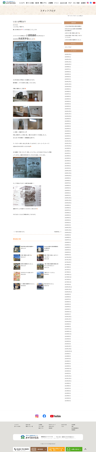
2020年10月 (67, 175)
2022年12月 (67, 111)
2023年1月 (67, 108)
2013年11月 (67, 378)
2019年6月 (67, 212)
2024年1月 (67, 79)
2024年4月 (67, 71)
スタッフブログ (68, 47)
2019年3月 (67, 220)
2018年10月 (67, 232)
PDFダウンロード (52, 424)
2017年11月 (67, 259)
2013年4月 (67, 395)
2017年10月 (67, 262)
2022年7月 (67, 123)
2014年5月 (67, 363)
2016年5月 (67, 304)
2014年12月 (67, 346)
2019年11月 (67, 200)
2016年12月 (67, 286)
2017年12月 (67, 257)
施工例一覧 (28, 424)
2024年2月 (67, 76)
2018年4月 (67, 247)
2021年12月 (67, 140)
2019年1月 (67, 225)
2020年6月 (67, 185)
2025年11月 (67, 54)
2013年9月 (67, 383)
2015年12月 (67, 316)
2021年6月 (67, 155)
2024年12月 (67, 59)
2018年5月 (67, 244)
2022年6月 (67, 126)
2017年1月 (67, 284)
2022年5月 (67, 128)
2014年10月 (67, 351)
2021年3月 (67, 163)
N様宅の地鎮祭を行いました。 (27, 263)
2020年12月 (67, 170)
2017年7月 (67, 269)
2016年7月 (67, 299)
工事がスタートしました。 (49, 272)
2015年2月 (67, 341)
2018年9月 (67, 234)
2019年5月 (67, 215)
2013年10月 (67, 380)
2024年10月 (67, 64)
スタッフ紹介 (76, 3)
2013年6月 (67, 390)
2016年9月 (67, 294)
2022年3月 (67, 133)
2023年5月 (67, 98)
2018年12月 (67, 227)
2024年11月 (67, 61)
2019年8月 (67, 207)
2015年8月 (67, 326)
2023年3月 (67, 103)
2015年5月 (67, 333)
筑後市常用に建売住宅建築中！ (27, 246)
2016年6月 (67, 301)
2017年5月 (67, 274)
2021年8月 (67, 150)
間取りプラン (43, 3)
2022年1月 (67, 138)
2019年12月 (67, 197)
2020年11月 (67, 173)
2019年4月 (67, 217)
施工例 (37, 3)
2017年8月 (67, 267)
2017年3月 (67, 279)
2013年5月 (67, 393)
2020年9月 (67, 178)
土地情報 (50, 3)
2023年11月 (67, 84)
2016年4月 (67, 306)
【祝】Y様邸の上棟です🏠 (26, 255)
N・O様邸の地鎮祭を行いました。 (28, 283)
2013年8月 (67, 385)
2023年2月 (67, 106)
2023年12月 (67, 81)
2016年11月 (67, 289)
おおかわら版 (63, 3)
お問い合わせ (51, 426)
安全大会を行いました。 (49, 283)
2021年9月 (67, 148)
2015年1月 (67, 343)
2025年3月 (67, 56)
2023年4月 (67, 101)
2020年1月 (67, 195)
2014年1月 (67, 373)
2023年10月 (67, 86)
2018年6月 (67, 242)
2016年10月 (67, 291)
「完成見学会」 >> (57, 231)
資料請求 (50, 428)
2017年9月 (67, 264)
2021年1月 (67, 168)
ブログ (70, 3)
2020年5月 (67, 187)
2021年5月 (67, 158)
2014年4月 (67, 366)
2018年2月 (67, 252)
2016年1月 (67, 314)
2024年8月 (67, 66)
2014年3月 (67, 368)
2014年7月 (67, 358)
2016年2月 (67, 311)
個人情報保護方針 (75, 428)
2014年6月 (67, 361)
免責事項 (73, 429)
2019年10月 (67, 202)
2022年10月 (67, 116)
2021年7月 (67, 153)
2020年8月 (67, 180)
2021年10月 (67, 145)
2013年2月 (67, 400)
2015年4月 (67, 336)
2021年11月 (67, 143)
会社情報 (73, 424)
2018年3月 (67, 249)
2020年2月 (67, 192)
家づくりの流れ (30, 3)
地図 (72, 426)
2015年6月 (67, 331)
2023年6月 (67, 96)
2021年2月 (67, 165)
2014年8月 (67, 356)
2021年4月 (67, 160)
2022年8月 (67, 121)
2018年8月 (67, 237)
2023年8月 (67, 91)
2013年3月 (67, 398)
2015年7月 (67, 328)
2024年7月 (67, 69)
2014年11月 (67, 348)
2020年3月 (67, 190)
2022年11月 (67, 113)
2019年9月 (67, 205)
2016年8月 (67, 296)
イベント (56, 3)
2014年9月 (67, 353)
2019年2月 (67, 222)
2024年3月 (67, 74)
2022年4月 (67, 131)
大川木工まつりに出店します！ (27, 272)
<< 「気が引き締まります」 (19, 231)
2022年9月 (67, 118)
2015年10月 (67, 321)
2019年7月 (67, 210)
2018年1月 (67, 254)
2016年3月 (67, 309)
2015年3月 (67, 338)
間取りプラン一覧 (29, 426)
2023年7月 (67, 93)
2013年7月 (67, 388)
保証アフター (41, 428)
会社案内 (83, 3)
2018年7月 (67, 239)
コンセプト (22, 3)
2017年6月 (67, 272)
